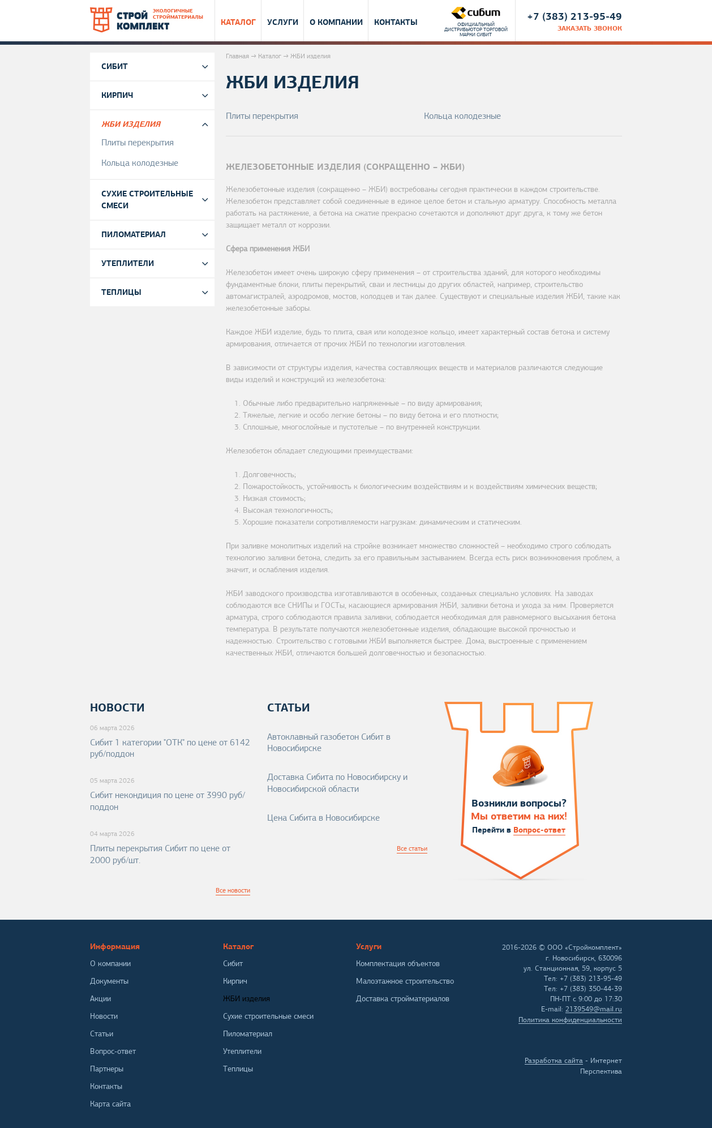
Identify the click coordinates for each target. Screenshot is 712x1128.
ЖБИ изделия (130, 124)
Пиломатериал (133, 234)
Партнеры (106, 1069)
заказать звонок (589, 28)
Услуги (282, 21)
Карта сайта (110, 1104)
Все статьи (412, 848)
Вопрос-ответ (539, 830)
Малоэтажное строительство (405, 981)
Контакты (396, 21)
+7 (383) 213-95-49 (574, 16)
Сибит (114, 66)
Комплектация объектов (398, 963)
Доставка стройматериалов (402, 998)
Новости (104, 1016)
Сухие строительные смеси (147, 199)
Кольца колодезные (462, 116)
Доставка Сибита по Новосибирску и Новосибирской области (337, 783)
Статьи (101, 1034)
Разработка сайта (554, 1060)
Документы (109, 981)
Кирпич (117, 95)
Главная (237, 56)
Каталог (238, 21)
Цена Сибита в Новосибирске (323, 818)
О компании (336, 21)
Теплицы (121, 292)
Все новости (233, 890)
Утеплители (127, 263)
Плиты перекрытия (262, 116)
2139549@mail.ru (593, 1009)
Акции (100, 998)
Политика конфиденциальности (570, 1019)
